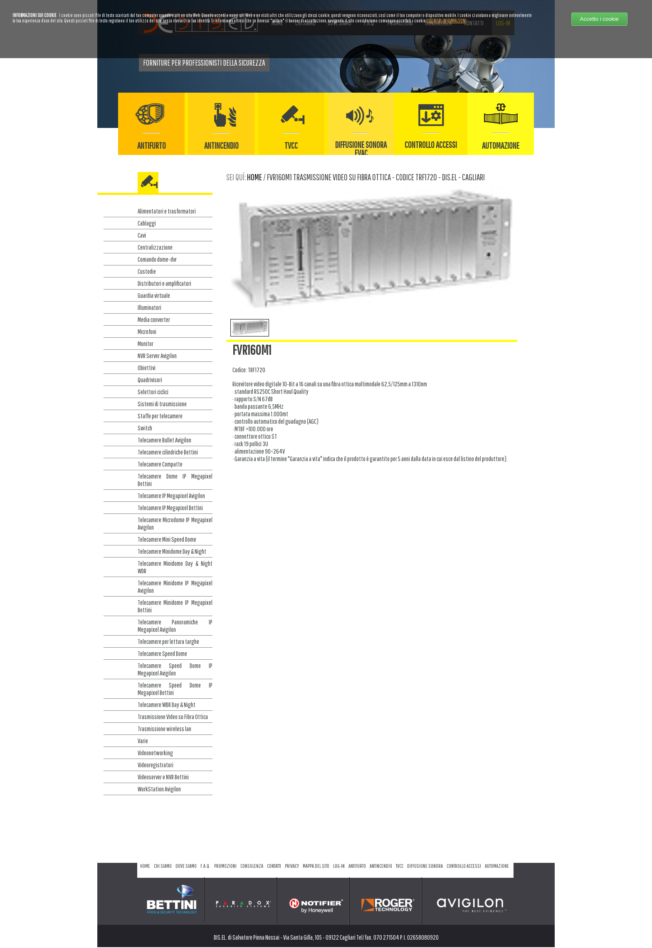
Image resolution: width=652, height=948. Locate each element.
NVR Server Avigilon (157, 355)
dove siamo (186, 866)
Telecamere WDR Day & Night (166, 704)
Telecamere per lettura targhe (168, 641)
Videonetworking (155, 752)
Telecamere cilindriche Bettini (168, 452)
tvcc (399, 866)
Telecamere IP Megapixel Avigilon (171, 495)
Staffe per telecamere (160, 416)
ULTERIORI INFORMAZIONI (446, 20)
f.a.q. (205, 866)
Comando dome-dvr (157, 259)
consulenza (251, 866)
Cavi (142, 235)
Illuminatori (149, 307)
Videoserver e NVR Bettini (163, 777)
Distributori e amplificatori (164, 283)
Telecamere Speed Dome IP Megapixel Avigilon (175, 669)
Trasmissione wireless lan (164, 728)
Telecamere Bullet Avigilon (164, 440)
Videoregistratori (155, 765)
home (254, 177)
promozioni (225, 866)
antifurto (357, 866)
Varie (143, 740)
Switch (145, 428)
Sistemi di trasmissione (162, 404)
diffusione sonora (425, 866)
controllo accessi (464, 866)
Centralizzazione (155, 247)
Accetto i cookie (599, 19)
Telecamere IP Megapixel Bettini (170, 507)
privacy (292, 866)
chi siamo (163, 866)
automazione (497, 866)
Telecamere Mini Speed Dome (167, 539)
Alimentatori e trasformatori (167, 211)
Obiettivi (147, 367)
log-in (339, 866)
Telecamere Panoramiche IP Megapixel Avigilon (175, 625)
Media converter (154, 319)
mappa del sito (316, 866)
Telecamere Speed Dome (162, 653)
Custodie (147, 271)
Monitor (145, 343)
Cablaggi (147, 223)
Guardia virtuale (154, 295)
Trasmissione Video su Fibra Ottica (173, 716)
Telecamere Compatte (160, 464)
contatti (274, 866)
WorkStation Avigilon (159, 789)
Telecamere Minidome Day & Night (172, 551)
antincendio (381, 866)
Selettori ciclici (153, 391)
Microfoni (147, 331)
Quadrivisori (150, 379)
